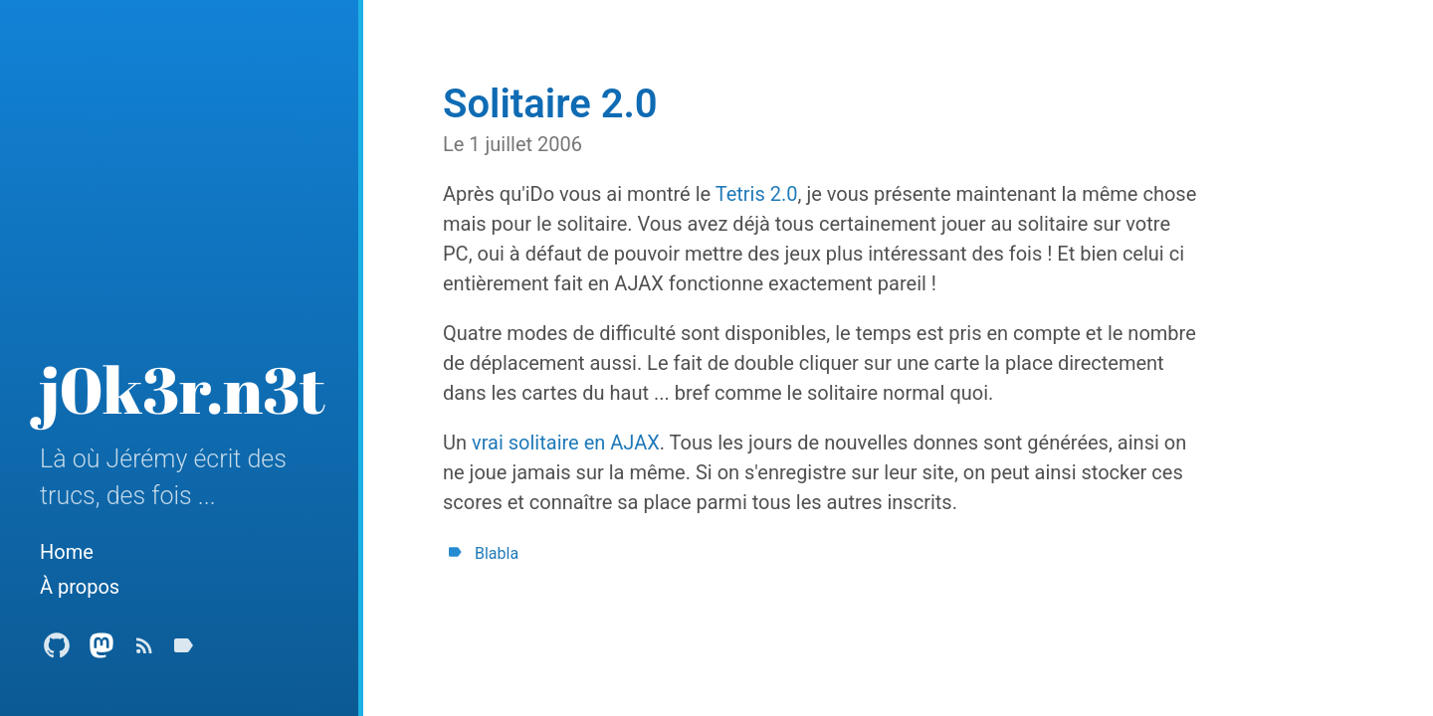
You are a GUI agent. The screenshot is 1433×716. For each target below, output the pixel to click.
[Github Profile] (57, 651)
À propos (79, 587)
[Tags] (183, 651)
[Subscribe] (144, 651)
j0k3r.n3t (182, 389)
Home (67, 552)
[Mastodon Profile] (101, 651)
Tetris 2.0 (757, 194)
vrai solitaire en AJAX (566, 442)
